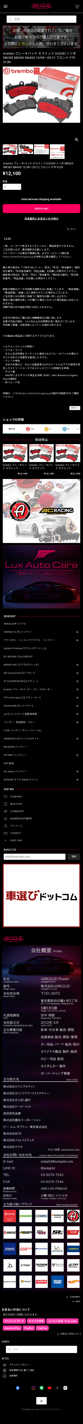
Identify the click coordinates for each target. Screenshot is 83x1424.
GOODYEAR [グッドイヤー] (18, 705)
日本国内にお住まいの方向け (41, 218)
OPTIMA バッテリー (15, 755)
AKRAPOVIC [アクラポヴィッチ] (21, 664)
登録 (74, 856)
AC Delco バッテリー (15, 771)
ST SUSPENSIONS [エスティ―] (21, 681)
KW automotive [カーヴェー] (19, 673)
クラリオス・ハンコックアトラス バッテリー (29, 640)
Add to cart (41, 208)
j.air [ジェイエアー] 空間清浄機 (20, 714)
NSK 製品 (9, 763)
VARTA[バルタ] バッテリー (18, 632)
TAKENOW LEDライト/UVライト (21, 738)
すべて (11, 429)
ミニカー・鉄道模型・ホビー (20, 722)
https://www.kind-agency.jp (18, 256)
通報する (75, 408)
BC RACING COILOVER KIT (18, 656)
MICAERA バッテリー (15, 746)
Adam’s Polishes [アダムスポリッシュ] (25, 648)
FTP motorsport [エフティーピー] (22, 697)
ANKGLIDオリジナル (15, 623)
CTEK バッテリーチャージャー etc (22, 730)
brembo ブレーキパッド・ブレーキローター (28, 689)
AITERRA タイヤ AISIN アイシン (21, 779)
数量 (5, 181)
